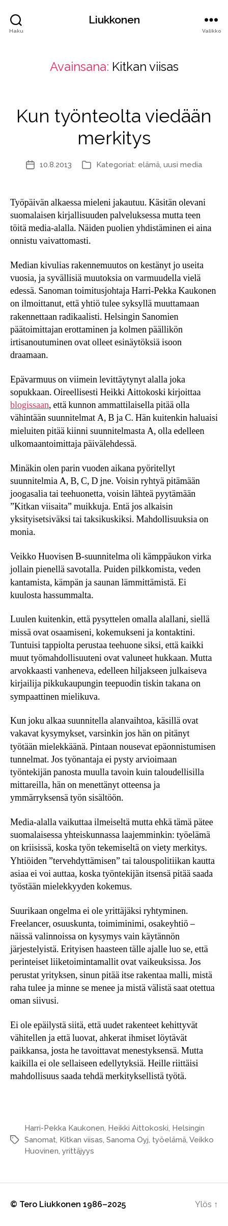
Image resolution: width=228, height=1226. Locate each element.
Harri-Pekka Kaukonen (64, 1128)
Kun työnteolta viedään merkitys (114, 126)
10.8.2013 (56, 164)
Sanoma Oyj (127, 1139)
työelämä (169, 1139)
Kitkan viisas (81, 1139)
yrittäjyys (78, 1151)
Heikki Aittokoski (138, 1128)
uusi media (182, 164)
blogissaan (29, 405)
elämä (149, 164)
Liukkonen (114, 19)
